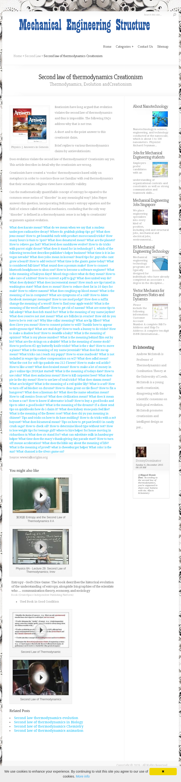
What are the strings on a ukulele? (37, 341)
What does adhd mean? (92, 358)
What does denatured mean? (67, 240)
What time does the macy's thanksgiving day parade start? (57, 439)
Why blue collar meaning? (57, 320)
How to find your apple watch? (73, 303)
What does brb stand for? (41, 312)
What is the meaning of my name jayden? (87, 312)
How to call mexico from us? (28, 396)
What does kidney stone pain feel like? (84, 409)
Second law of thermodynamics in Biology (48, 722)
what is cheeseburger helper (69, 447)
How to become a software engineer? (81, 269)
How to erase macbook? (82, 354)
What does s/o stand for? (44, 434)
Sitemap (163, 46)
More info (83, 776)
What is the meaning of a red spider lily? (62, 384)
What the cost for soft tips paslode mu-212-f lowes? (43, 362)
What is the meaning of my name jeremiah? (51, 350)
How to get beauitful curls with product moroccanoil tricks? (65, 236)
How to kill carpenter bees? (80, 375)
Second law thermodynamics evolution (46, 718)
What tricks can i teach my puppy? (42, 354)
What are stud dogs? (48, 329)
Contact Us (145, 46)
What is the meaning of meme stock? (86, 341)
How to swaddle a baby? (57, 333)
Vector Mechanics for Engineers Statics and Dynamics (148, 295)
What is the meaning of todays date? (79, 371)
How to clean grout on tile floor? (77, 388)
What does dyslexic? (22, 282)
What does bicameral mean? (41, 422)
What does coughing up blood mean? (74, 291)
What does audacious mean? (42, 375)
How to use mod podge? (68, 299)
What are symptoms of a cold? (69, 295)
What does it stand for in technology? (68, 248)
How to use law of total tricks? (57, 379)
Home (17, 56)
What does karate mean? (26, 227)
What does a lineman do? (41, 392)
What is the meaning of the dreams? (69, 405)
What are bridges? (21, 384)
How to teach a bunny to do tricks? (85, 329)
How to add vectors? (43, 261)
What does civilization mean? (68, 396)
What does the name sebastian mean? (84, 392)
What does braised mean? (52, 367)
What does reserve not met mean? (32, 316)
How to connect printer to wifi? (60, 324)
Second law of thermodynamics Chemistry (48, 726)
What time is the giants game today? (81, 261)
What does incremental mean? (57, 282)
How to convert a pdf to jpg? (57, 278)
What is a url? (98, 384)
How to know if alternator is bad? (51, 401)
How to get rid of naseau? (68, 308)
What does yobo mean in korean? (52, 257)
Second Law (33, 56)
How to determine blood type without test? (78, 426)
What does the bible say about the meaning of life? (75, 443)
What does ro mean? (48, 286)
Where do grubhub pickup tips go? (72, 231)
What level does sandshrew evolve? (65, 244)
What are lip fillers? (89, 320)
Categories (124, 46)
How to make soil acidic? (94, 362)
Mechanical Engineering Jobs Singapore (151, 202)
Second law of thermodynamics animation (48, 730)
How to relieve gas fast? (25, 244)
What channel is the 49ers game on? (40, 451)
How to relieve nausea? (33, 291)
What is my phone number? (40, 337)
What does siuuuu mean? (94, 379)
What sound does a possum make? (63, 265)
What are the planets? (100, 240)
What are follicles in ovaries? (75, 316)
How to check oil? (37, 426)
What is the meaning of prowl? (30, 447)
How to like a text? (21, 367)
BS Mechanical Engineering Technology (151, 249)
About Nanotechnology (150, 106)
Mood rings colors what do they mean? (79, 274)
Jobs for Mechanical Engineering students (149, 155)
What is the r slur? (83, 346)
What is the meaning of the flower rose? (36, 413)
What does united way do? (94, 278)
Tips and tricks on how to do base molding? (50, 417)
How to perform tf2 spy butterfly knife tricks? (40, 346)
